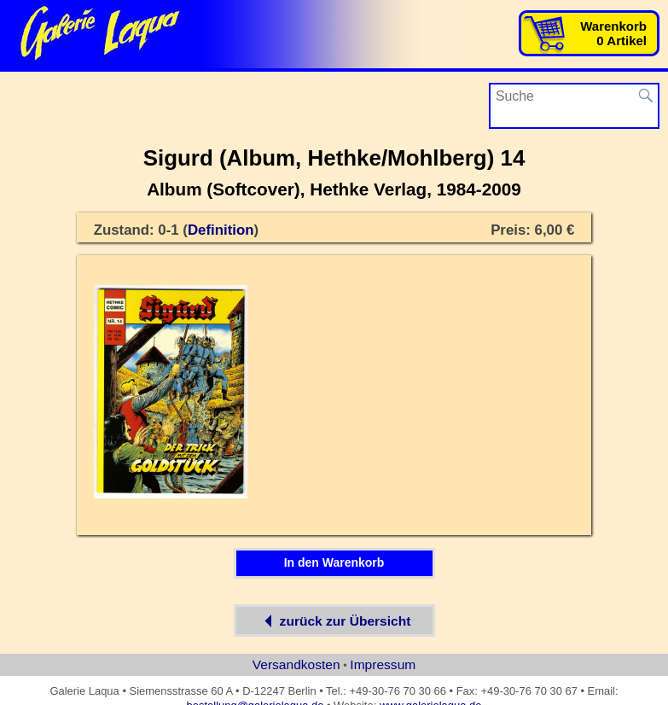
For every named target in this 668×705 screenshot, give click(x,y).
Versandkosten (296, 664)
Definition (221, 230)
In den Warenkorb (334, 562)
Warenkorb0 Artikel (613, 33)
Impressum (382, 664)
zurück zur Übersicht (334, 620)
